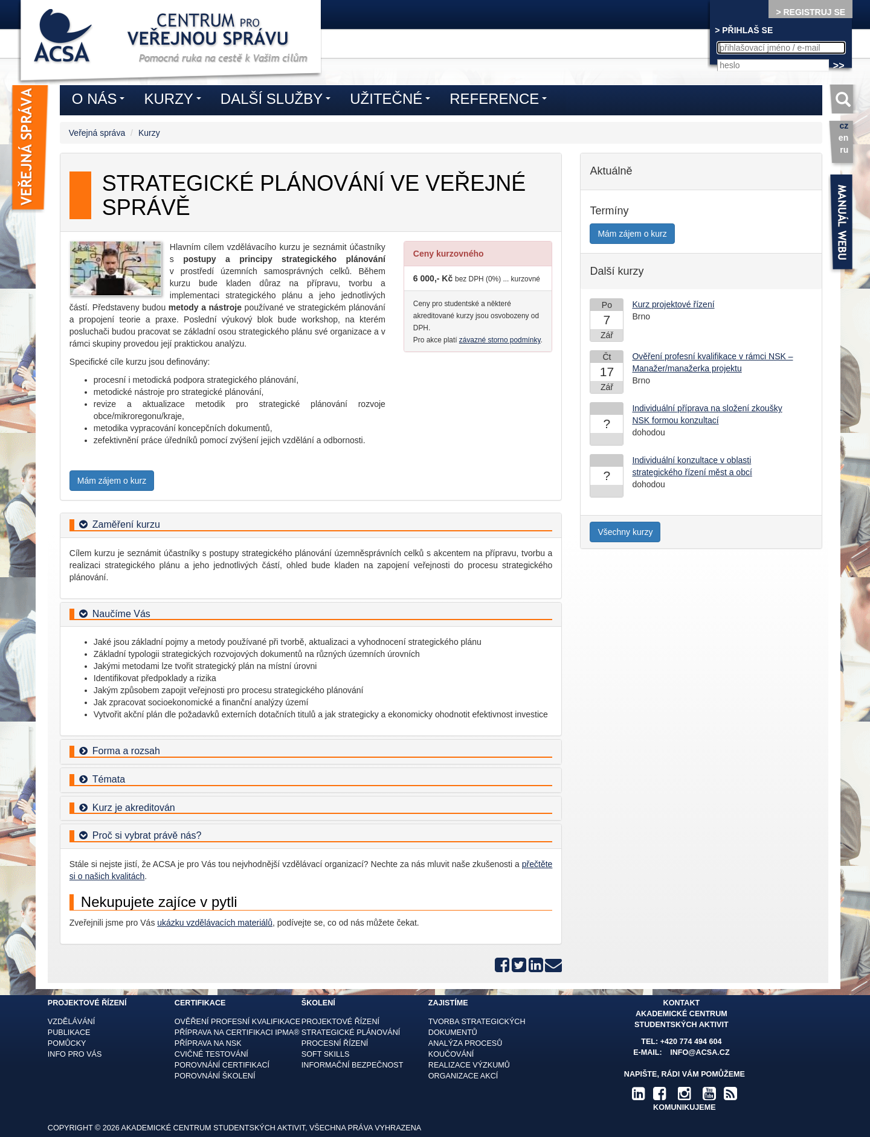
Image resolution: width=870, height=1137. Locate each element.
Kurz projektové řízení (673, 304)
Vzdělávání (71, 1021)
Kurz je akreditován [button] (133, 807)
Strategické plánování (351, 1032)
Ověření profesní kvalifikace (237, 1021)
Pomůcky (67, 1043)
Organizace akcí (463, 1076)
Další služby (279, 101)
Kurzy (149, 133)
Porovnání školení (215, 1076)
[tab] (311, 525)
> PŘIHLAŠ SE (744, 30)
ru (844, 150)
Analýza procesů (465, 1043)
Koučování (451, 1054)
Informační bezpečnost (352, 1065)
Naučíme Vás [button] (121, 614)
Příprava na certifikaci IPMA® (237, 1032)
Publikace (69, 1032)
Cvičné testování (211, 1054)
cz (843, 125)
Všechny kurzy (625, 532)
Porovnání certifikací (222, 1065)
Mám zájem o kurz (111, 480)
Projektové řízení (340, 1021)
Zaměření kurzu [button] (126, 524)
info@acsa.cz (699, 1052)
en (843, 138)
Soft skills (325, 1054)
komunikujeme (684, 1107)
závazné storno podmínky (500, 340)
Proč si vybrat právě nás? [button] (147, 835)
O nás (101, 101)
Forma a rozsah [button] (126, 751)
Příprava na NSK (208, 1043)
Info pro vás (75, 1054)
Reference (501, 101)
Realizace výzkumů (469, 1065)
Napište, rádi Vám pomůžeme (684, 1074)
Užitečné (393, 101)
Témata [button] (108, 779)
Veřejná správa (97, 133)
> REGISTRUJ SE (810, 12)
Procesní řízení (335, 1043)
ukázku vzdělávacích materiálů (214, 922)
